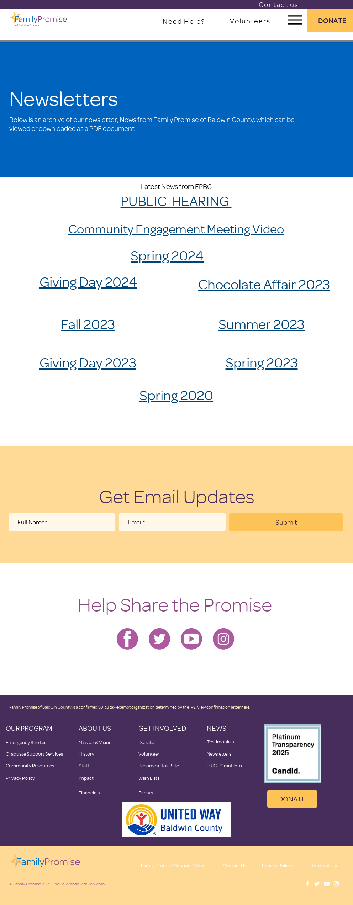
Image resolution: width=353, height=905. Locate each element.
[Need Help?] (184, 21)
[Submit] (286, 522)
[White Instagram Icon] (336, 883)
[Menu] (295, 20)
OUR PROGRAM (29, 728)
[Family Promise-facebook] (127, 639)
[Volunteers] (251, 20)
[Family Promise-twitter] (159, 639)
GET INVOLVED (162, 728)
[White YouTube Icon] (326, 883)
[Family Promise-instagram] (223, 639)
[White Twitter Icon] (317, 883)
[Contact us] (279, 4)
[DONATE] (292, 799)
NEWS (216, 728)
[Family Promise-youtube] (191, 639)
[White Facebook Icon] (307, 883)
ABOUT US (95, 728)
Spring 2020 (176, 395)
